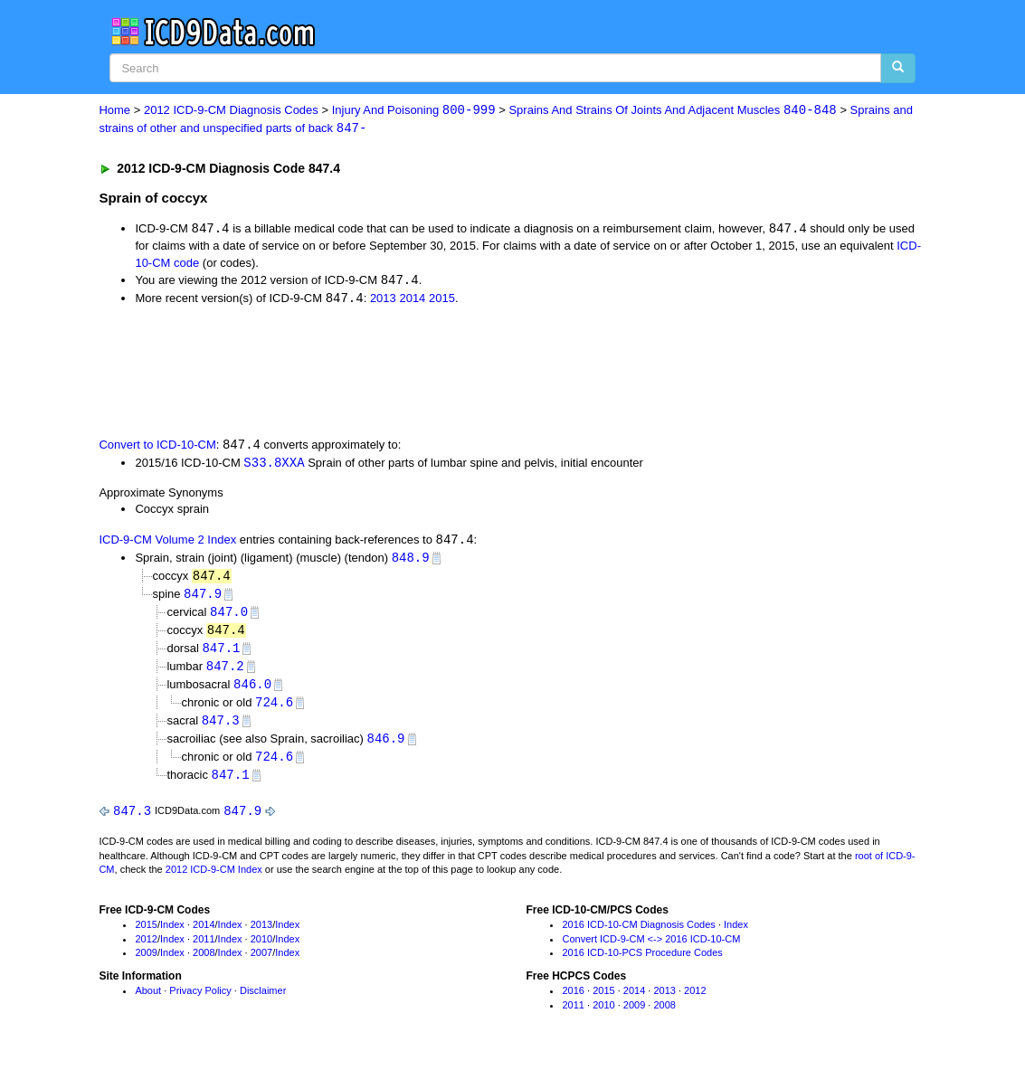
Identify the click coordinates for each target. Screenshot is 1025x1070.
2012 (146, 949)
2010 (261, 949)
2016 (573, 1002)
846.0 (252, 691)
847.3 (221, 728)
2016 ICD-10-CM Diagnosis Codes (638, 935)
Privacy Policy (200, 1002)
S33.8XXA (273, 465)
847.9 (203, 598)
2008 (203, 964)
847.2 (225, 673)
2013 (383, 301)
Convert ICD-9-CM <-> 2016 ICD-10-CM (651, 949)
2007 (261, 964)
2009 (146, 964)
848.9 (411, 561)
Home (114, 111)
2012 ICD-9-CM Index (214, 881)
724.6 (274, 710)
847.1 (221, 654)
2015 (442, 301)
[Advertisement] (421, 372)
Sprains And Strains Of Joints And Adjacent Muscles (672, 111)
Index (172, 935)
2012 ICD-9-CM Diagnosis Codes (231, 111)
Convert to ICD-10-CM (157, 447)
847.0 (229, 617)
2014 (412, 301)
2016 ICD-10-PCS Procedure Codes (642, 964)
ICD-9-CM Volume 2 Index (167, 544)
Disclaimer (263, 1002)
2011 (203, 949)
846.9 (386, 747)
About (148, 1002)
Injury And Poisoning (414, 111)
